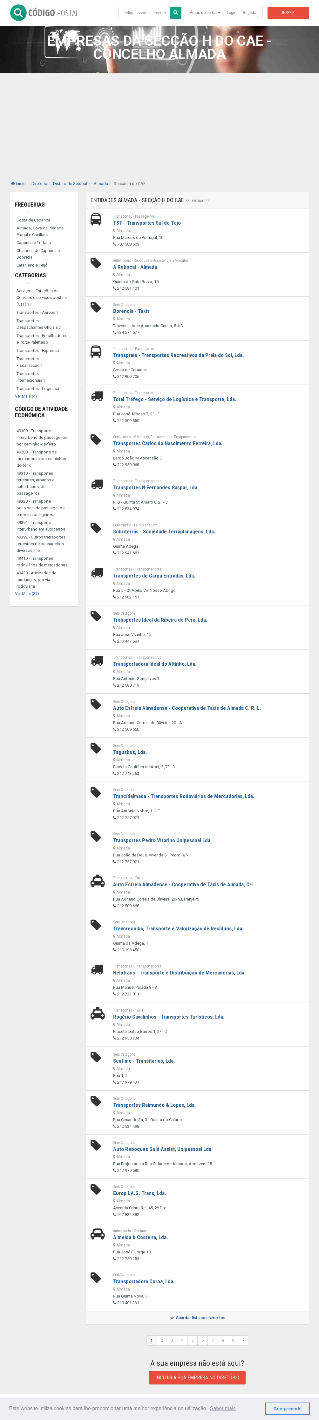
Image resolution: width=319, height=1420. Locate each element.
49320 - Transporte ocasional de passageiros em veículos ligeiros (40, 508)
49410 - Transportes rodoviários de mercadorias (42, 561)
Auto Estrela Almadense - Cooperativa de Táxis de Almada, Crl (183, 884)
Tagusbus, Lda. (130, 752)
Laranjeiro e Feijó (32, 265)
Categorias (30, 275)
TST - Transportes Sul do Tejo (147, 223)
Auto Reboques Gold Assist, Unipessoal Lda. (163, 1149)
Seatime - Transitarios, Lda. (144, 1061)
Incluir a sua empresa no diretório (197, 1378)
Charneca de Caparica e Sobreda (38, 254)
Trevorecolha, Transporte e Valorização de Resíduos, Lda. (178, 928)
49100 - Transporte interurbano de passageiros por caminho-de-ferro (42, 437)
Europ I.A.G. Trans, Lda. (139, 1193)
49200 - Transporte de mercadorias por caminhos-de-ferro (42, 459)
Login (231, 12)
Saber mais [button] (223, 1408)
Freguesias (30, 204)
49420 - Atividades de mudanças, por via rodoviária (36, 580)
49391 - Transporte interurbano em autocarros (41, 526)
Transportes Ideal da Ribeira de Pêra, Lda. (160, 620)
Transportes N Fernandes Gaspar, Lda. (156, 487)
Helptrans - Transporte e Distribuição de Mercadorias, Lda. (179, 972)
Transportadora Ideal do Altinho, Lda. (155, 664)
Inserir (288, 12)
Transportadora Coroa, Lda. (144, 1281)
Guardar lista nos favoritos (197, 1317)
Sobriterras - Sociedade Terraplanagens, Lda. (164, 531)
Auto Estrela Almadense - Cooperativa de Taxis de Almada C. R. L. (187, 708)
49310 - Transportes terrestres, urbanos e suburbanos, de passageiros (35, 483)
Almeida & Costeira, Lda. (140, 1237)
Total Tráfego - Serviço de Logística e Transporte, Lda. (174, 399)
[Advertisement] (159, 120)
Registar (250, 12)
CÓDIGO (44, 13)
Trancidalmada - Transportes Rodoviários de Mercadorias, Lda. (184, 796)
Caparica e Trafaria (34, 242)
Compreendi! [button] (288, 1408)
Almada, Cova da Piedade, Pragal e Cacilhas (40, 231)
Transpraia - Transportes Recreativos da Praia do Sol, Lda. (178, 355)
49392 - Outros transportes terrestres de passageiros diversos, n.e (41, 544)
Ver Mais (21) (27, 593)
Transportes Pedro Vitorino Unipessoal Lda (161, 840)
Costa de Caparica (33, 220)
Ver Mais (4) (26, 396)
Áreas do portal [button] (205, 12)
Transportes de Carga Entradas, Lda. (154, 575)
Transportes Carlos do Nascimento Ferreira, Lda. (168, 443)
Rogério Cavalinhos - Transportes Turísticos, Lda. (169, 1017)
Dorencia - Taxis (131, 311)
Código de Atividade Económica (41, 412)
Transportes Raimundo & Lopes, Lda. (154, 1105)
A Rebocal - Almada (135, 267)
